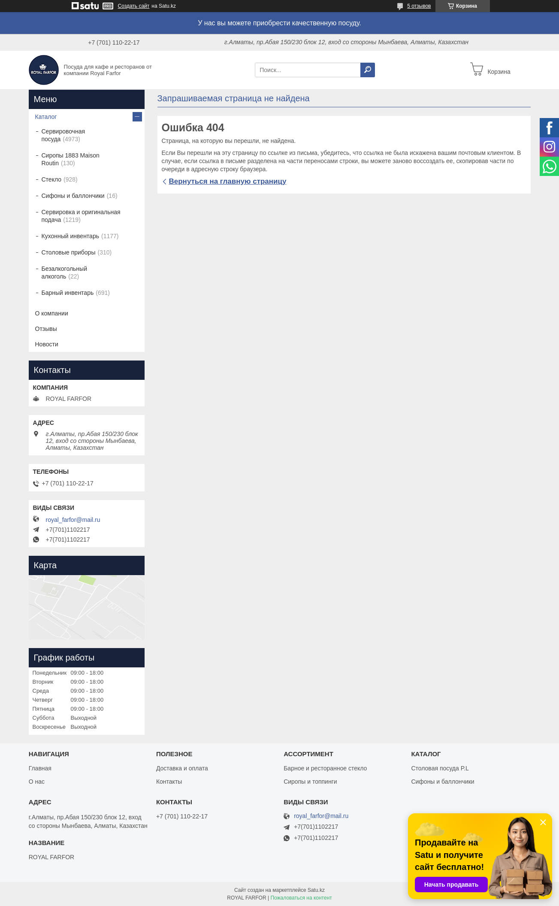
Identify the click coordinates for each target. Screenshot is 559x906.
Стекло (52, 179)
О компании (51, 313)
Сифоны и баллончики (73, 195)
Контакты (169, 781)
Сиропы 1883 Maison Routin (71, 159)
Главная (40, 768)
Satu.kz (316, 890)
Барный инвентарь (68, 292)
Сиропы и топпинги (310, 781)
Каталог (46, 116)
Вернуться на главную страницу (228, 181)
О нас (37, 781)
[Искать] (367, 70)
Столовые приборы (69, 252)
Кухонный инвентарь (71, 236)
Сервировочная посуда (63, 135)
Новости (46, 344)
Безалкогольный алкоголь (64, 272)
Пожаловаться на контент (301, 898)
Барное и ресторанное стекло (325, 768)
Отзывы (46, 328)
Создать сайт (134, 6)
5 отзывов (419, 6)
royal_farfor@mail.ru (73, 519)
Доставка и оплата (182, 768)
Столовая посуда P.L (439, 768)
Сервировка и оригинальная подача (81, 216)
